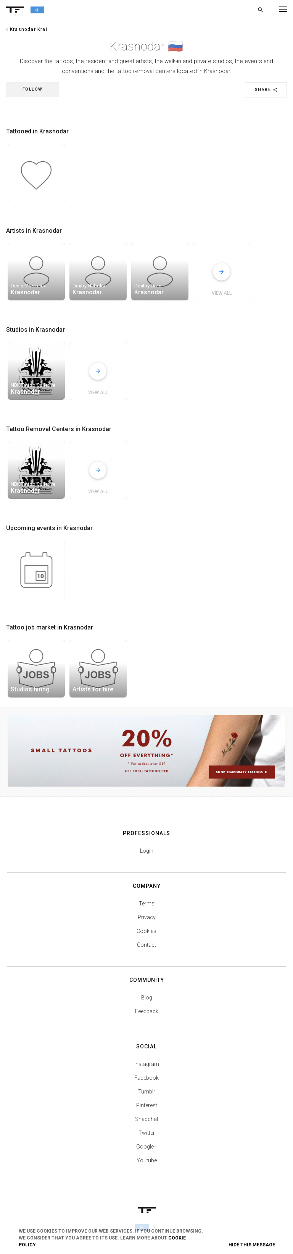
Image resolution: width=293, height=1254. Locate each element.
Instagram (146, 1064)
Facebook (146, 1078)
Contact (146, 945)
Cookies (146, 931)
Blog (146, 997)
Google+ (146, 1147)
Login (146, 851)
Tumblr (146, 1092)
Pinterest (146, 1105)
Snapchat (146, 1119)
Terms (147, 903)
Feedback (146, 1011)
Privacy (147, 917)
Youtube (147, 1160)
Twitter (146, 1133)
